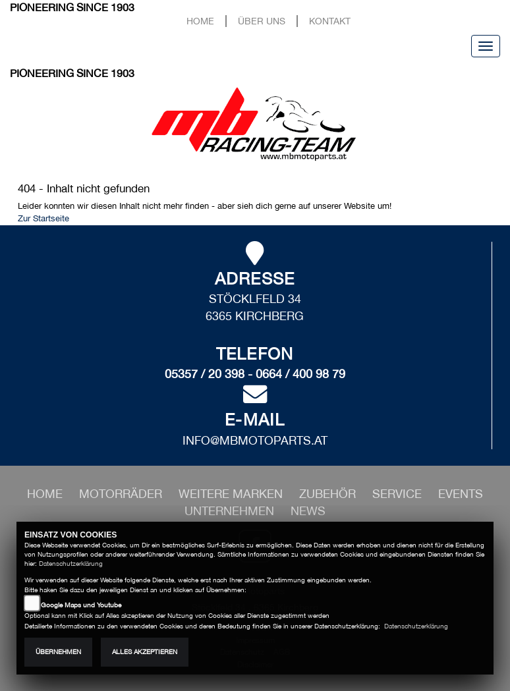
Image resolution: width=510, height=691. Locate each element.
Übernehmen (58, 651)
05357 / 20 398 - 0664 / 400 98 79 (255, 374)
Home (200, 20)
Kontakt (330, 20)
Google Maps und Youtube (81, 605)
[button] (122, 494)
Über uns (261, 20)
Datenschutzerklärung (71, 563)
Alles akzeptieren (144, 651)
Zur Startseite (43, 218)
